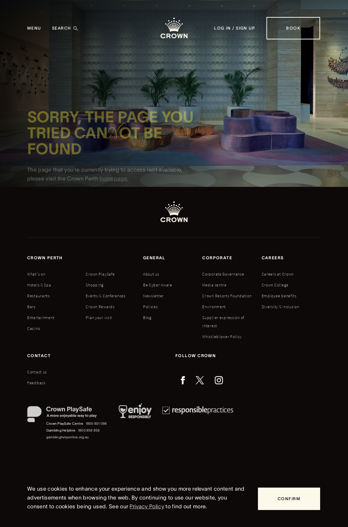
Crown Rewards (100, 306)
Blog (147, 317)
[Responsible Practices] (197, 423)
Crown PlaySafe (100, 274)
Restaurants (38, 295)
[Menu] (34, 28)
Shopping (95, 284)
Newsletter (153, 295)
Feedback (36, 382)
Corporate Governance (223, 274)
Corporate (217, 258)
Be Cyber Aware (157, 284)
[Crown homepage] (174, 28)
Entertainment (40, 317)
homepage (113, 181)
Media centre (214, 284)
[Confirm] (289, 499)
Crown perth (45, 258)
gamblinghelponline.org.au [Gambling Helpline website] (67, 437)
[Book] (293, 28)
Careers (273, 258)
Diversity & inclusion (280, 306)
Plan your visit (99, 317)
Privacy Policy (146, 506)
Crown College (275, 284)
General (154, 258)
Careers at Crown (278, 274)
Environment (214, 306)
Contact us (37, 371)
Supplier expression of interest (223, 321)
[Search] (65, 28)
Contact (39, 355)
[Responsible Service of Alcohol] (135, 423)
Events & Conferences (105, 295)
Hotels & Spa (39, 284)
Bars (31, 306)
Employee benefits (279, 295)
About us (151, 274)
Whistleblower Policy (221, 336)
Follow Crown (195, 355)
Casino (33, 328)
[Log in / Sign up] (234, 28)
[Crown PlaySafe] (67, 415)
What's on (36, 274)
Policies (150, 306)
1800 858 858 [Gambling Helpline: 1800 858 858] (89, 430)
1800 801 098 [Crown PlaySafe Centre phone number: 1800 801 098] (96, 423)
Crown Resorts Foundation (226, 295)
